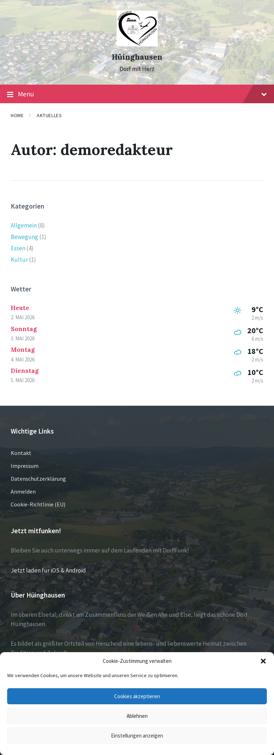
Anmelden (23, 491)
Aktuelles (49, 115)
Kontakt (21, 452)
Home (17, 115)
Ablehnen (137, 715)
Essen (18, 248)
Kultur (19, 260)
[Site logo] (137, 44)
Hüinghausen (137, 57)
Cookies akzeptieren (137, 696)
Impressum (25, 465)
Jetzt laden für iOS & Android (48, 570)
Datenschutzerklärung (38, 478)
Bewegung (24, 237)
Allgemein (24, 225)
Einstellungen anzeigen (137, 735)
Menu (137, 94)
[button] (263, 661)
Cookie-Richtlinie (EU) (38, 504)
